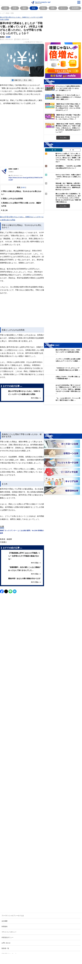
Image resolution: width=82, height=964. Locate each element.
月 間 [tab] (72, 149)
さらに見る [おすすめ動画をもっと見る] (63, 137)
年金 (43, 8)
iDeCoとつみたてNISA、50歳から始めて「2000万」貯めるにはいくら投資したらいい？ (68, 176)
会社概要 (4, 921)
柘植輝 (8, 37)
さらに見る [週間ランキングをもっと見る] (63, 206)
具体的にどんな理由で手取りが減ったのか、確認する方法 (21, 204)
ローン (63, 8)
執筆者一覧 (5, 948)
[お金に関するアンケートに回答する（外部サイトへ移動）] (63, 419)
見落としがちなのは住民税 (12, 198)
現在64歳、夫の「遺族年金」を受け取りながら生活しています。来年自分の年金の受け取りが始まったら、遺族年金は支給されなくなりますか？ (68, 186)
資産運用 (75, 8)
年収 (14, 8)
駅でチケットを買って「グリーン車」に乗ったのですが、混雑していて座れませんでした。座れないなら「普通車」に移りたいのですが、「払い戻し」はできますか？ (68, 157)
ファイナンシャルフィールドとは (13, 915)
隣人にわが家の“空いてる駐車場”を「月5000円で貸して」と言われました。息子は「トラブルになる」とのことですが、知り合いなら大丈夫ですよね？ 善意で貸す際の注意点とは (68, 198)
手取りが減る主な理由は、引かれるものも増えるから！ (21, 192)
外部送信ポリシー (7, 937)
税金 (33, 8)
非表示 (23, 187)
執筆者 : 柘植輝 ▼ (14, 169)
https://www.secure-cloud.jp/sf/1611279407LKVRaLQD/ (26, 178)
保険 (52, 8)
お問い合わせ (6, 943)
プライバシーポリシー (9, 932)
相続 (24, 8)
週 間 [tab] (54, 149)
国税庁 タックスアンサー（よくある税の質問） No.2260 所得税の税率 (22, 532)
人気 (5, 8)
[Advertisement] (22, 121)
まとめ (4, 210)
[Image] (22, 701)
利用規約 (4, 926)
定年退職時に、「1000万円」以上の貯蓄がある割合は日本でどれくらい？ (68, 167)
